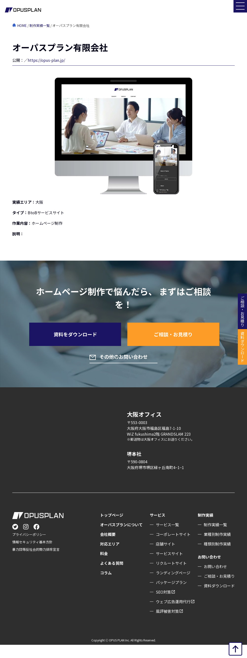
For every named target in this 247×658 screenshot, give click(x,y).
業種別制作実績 (217, 547)
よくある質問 (111, 576)
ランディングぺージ (173, 586)
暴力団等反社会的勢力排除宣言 (36, 562)
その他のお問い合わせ (127, 369)
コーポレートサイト (173, 547)
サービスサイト (169, 567)
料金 (104, 567)
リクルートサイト (171, 576)
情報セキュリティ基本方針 (32, 555)
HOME (22, 25)
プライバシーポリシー (29, 547)
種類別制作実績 (217, 557)
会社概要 (108, 547)
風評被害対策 (167, 624)
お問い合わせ (215, 580)
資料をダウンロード (75, 340)
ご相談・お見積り (173, 340)
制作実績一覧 (39, 25)
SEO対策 (163, 605)
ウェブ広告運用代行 (173, 615)
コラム (106, 586)
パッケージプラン (171, 595)
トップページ (111, 528)
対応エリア (109, 557)
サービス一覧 (167, 538)
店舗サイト (165, 557)
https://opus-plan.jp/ (46, 60)
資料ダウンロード (219, 599)
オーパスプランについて (121, 538)
